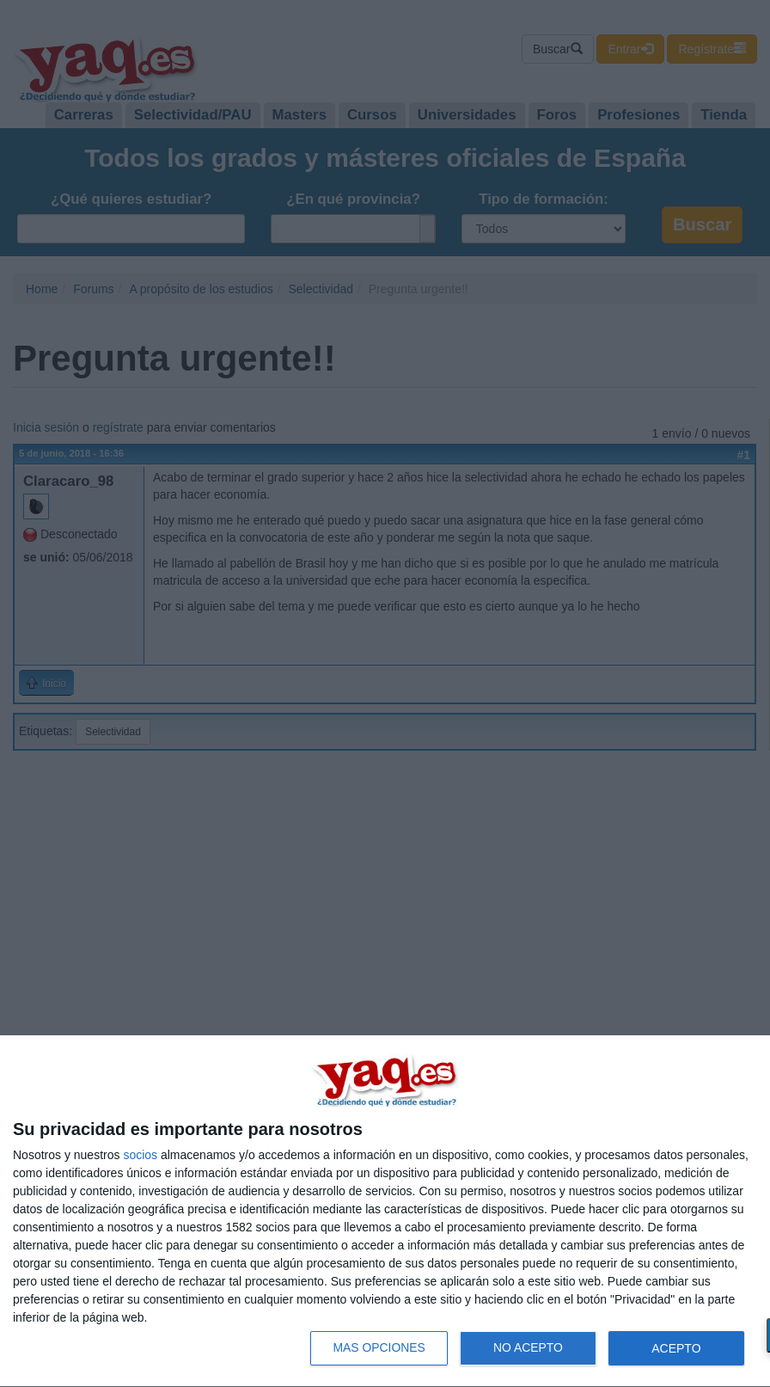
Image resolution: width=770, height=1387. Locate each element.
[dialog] (385, 1211)
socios (140, 1155)
